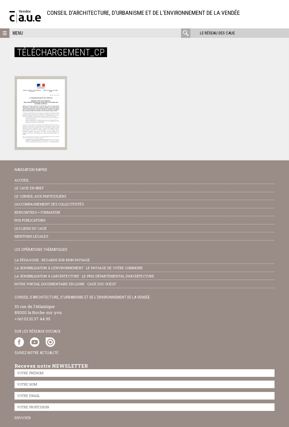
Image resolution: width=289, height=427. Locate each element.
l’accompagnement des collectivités (49, 204)
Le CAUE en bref (29, 188)
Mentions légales (31, 236)
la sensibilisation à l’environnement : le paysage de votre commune (78, 267)
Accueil (21, 180)
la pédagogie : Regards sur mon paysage (52, 260)
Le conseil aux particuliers (40, 196)
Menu (18, 33)
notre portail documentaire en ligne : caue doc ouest (65, 284)
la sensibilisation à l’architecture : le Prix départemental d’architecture (84, 276)
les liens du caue (30, 228)
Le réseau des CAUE (217, 33)
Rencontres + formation (37, 212)
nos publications (29, 220)
